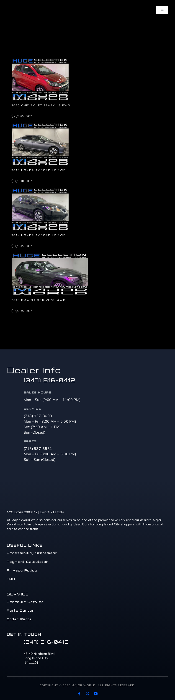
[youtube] (96, 693)
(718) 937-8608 (38, 416)
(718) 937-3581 (38, 448)
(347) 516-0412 (50, 380)
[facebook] (79, 693)
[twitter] (87, 693)
